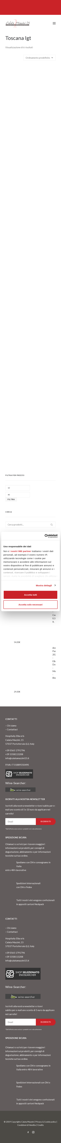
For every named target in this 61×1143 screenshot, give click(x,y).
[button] (54, 23)
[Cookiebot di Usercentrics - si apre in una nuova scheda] (45, 536)
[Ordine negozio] (39, 58)
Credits (40, 1125)
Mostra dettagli (44, 585)
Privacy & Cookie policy (46, 1122)
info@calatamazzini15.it (17, 758)
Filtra (11, 499)
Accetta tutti (30, 595)
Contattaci (12, 729)
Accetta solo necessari (31, 604)
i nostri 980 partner (20, 551)
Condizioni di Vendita (26, 1125)
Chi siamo (11, 725)
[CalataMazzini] (17, 23)
